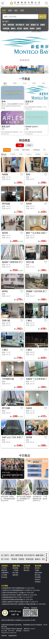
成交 (16, 10)
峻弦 (4, 25)
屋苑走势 (26, 570)
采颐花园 (6, 28)
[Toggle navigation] (2, 3)
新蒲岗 (37, 154)
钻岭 (27, 25)
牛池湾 (12, 154)
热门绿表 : (5, 559)
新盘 (22, 10)
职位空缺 (4, 577)
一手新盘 (15, 570)
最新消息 (4, 570)
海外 (43, 83)
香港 (15, 83)
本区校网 (38, 577)
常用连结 (38, 582)
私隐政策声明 (12, 635)
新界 (34, 83)
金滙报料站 (5, 572)
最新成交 (15, 575)
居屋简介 (38, 568)
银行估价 (38, 575)
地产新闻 (26, 568)
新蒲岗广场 (34, 25)
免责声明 (4, 635)
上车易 (16, 150)
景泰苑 (32, 28)
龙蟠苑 (42, 25)
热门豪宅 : (5, 555)
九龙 (24, 83)
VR (44, 150)
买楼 (4, 10)
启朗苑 (38, 28)
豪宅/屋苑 (26, 150)
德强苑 (25, 28)
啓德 (46, 154)
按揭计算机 (38, 572)
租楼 (10, 10)
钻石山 (28, 154)
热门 (5, 83)
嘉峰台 (13, 28)
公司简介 (4, 568)
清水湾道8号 (20, 25)
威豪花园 (39, 555)
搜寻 (41, 16)
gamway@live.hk (27, 620)
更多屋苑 (46, 557)
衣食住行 (38, 579)
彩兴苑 (19, 28)
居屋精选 (36, 150)
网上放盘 (15, 572)
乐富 (21, 154)
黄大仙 (3, 154)
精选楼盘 (15, 568)
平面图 (37, 570)
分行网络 (4, 575)
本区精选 (7, 150)
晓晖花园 (11, 25)
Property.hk (12, 633)
